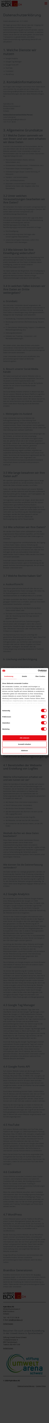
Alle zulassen (24, 738)
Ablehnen (24, 750)
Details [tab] (24, 676)
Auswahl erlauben (24, 744)
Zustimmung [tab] (8, 676)
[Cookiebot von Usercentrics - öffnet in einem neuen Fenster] (38, 671)
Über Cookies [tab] (40, 676)
